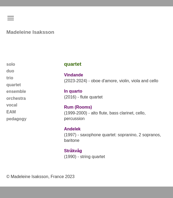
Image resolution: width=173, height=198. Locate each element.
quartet (13, 84)
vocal (11, 105)
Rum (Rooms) (78, 107)
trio (9, 78)
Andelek (72, 129)
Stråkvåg (73, 150)
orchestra (16, 98)
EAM (11, 112)
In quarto (73, 91)
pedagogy (16, 119)
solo (10, 64)
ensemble (16, 91)
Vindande (73, 75)
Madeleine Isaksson (30, 32)
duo (10, 71)
